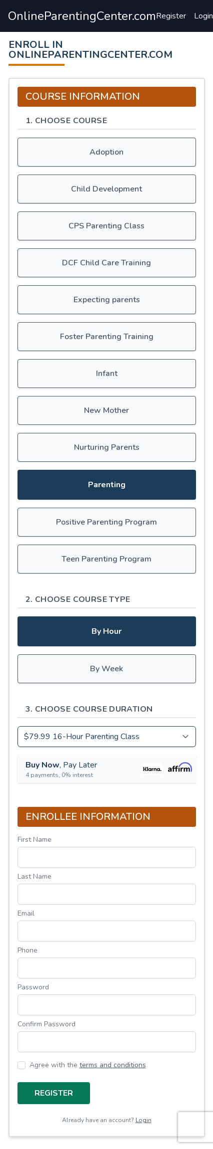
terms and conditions (113, 1065)
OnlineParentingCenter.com (82, 16)
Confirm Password (47, 1024)
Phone (28, 950)
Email (26, 913)
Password (33, 987)
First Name (35, 839)
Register (171, 15)
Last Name (35, 876)
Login (203, 15)
